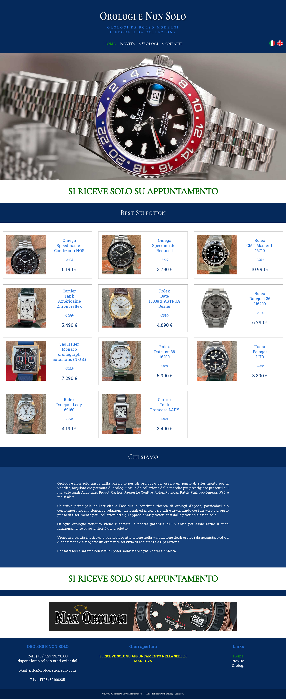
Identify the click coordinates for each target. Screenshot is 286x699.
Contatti (172, 43)
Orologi (148, 43)
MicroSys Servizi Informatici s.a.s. (129, 694)
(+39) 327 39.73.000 (52, 656)
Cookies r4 (179, 694)
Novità (127, 43)
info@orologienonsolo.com (52, 670)
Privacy (169, 694)
